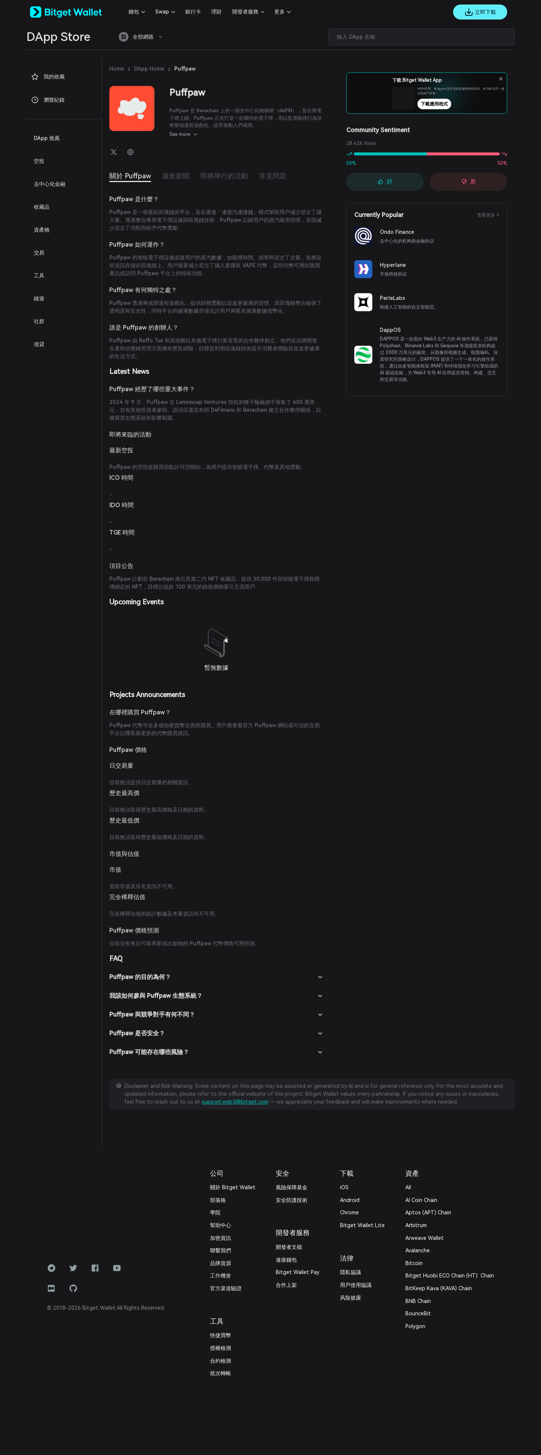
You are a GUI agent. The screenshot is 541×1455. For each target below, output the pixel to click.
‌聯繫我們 (220, 1250)
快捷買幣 (220, 1335)
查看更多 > (488, 215)
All (408, 1187)
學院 (215, 1212)
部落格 (218, 1200)
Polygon (415, 1326)
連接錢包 (286, 1260)
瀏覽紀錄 (48, 100)
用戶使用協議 (356, 1285)
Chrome (349, 1212)
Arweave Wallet (424, 1238)
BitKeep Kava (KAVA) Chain (438, 1288)
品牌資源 (220, 1263)
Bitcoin (414, 1263)
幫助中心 (220, 1225)
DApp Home (149, 69)
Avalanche (417, 1250)
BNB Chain (418, 1301)
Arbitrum (416, 1225)
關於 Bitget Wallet (232, 1187)
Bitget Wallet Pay (297, 1272)
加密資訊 (220, 1238)
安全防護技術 (291, 1200)
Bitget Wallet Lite (362, 1225)
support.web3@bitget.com (235, 1102)
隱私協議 (350, 1272)
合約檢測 (220, 1361)
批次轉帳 (220, 1373)
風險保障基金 (291, 1187)
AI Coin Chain (421, 1200)
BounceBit (418, 1313)
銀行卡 (193, 12)
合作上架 (286, 1285)
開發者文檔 (289, 1247)
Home (116, 69)
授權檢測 (220, 1348)
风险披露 (350, 1298)
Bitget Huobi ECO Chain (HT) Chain (449, 1276)
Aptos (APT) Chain (428, 1212)
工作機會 (220, 1276)
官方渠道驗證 (226, 1288)
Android (350, 1200)
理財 (216, 12)
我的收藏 (48, 76)
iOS (344, 1187)
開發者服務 (245, 12)
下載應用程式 (439, 104)
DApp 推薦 (47, 138)
